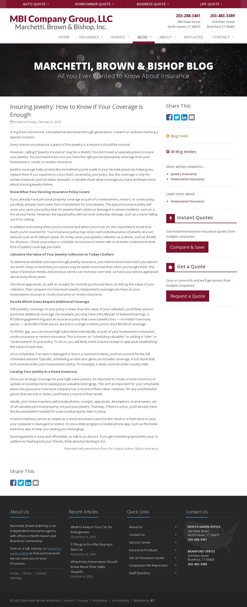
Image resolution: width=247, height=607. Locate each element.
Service (120, 37)
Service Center (153, 542)
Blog (144, 37)
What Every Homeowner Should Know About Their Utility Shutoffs (94, 569)
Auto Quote (36, 4)
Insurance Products (153, 550)
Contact (223, 37)
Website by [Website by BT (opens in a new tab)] (143, 600)
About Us (153, 527)
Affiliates (193, 36)
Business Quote (153, 4)
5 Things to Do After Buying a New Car (94, 549)
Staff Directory (153, 573)
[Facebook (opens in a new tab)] (13, 483)
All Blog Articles (181, 151)
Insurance (91, 37)
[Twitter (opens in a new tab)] (21, 483)
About (167, 37)
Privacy (83, 600)
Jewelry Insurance (184, 174)
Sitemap (15, 578)
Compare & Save (187, 247)
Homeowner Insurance (187, 179)
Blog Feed (177, 135)
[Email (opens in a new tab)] (36, 483)
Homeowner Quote (94, 4)
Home (63, 36)
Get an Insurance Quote (153, 558)
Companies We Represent (153, 565)
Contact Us (153, 534)
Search (68, 600)
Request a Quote (187, 296)
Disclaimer (100, 600)
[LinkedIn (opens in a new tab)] (28, 483)
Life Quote (211, 4)
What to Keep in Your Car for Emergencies (94, 532)
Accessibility (120, 600)
